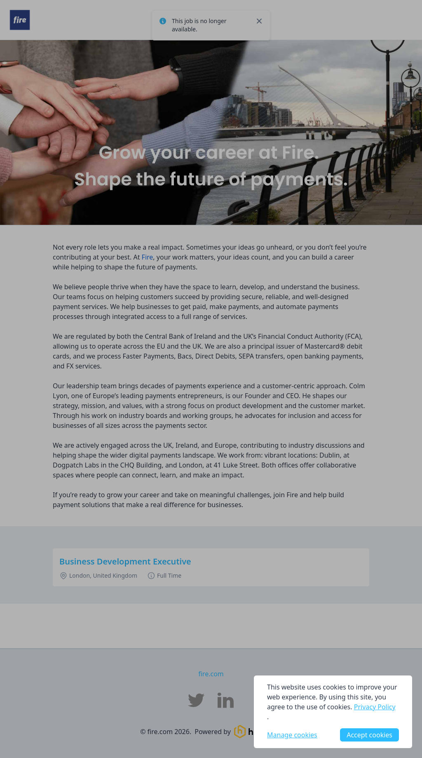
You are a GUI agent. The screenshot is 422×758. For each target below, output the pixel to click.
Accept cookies (369, 734)
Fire (147, 257)
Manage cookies (292, 734)
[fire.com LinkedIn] (226, 700)
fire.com (211, 673)
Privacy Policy (375, 706)
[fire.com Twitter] (196, 700)
